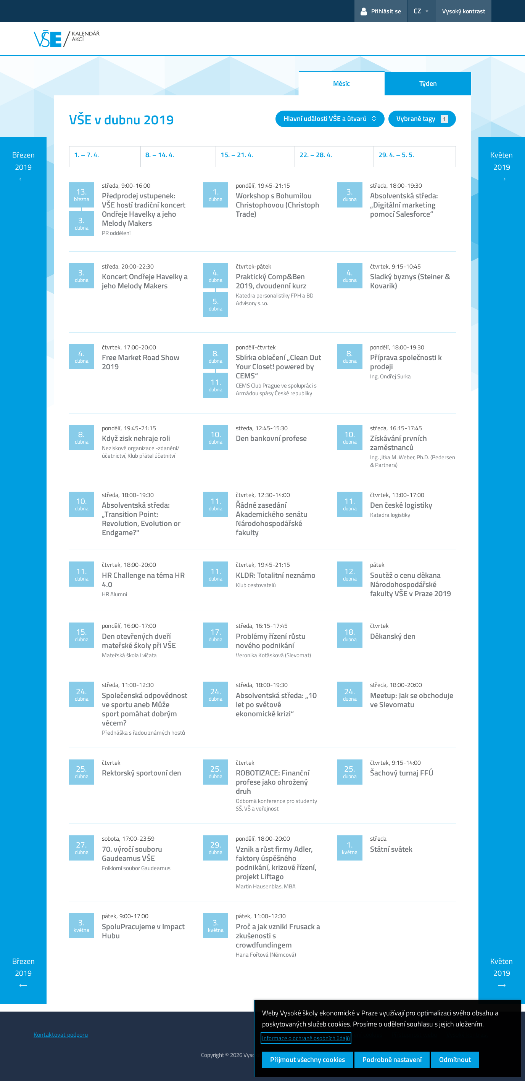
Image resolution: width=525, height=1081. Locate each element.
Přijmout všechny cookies (307, 1059)
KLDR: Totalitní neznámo (276, 575)
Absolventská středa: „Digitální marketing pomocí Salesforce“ (404, 205)
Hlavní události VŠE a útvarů (325, 118)
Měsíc (341, 83)
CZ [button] (417, 11)
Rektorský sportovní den (141, 773)
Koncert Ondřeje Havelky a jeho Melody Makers (145, 280)
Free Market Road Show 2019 (140, 361)
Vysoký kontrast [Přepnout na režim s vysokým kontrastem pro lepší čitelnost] (463, 11)
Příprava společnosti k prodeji (406, 361)
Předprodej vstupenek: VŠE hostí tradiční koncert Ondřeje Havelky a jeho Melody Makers (143, 209)
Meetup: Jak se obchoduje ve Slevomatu (411, 699)
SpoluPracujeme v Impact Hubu (143, 930)
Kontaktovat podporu (61, 1034)
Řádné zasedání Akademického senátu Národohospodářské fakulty (272, 518)
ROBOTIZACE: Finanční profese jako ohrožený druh (272, 782)
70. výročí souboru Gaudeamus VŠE (132, 853)
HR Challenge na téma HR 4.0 (143, 579)
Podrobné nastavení (392, 1059)
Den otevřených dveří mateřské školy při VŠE (139, 640)
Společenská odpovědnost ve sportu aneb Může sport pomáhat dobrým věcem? (144, 709)
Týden (428, 83)
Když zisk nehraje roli (136, 438)
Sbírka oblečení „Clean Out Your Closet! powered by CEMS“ (278, 366)
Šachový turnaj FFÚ (401, 773)
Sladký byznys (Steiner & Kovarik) (410, 280)
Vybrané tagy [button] (422, 118)
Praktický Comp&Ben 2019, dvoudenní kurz (271, 280)
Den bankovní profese (271, 438)
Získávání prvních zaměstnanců (398, 442)
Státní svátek (391, 849)
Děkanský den (392, 636)
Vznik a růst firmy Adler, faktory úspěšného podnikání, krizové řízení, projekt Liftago (276, 862)
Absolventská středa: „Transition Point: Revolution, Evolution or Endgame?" (141, 518)
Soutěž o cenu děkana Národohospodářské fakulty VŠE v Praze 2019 (410, 584)
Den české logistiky (401, 505)
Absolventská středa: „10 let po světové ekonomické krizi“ (276, 704)
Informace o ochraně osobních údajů (306, 1038)
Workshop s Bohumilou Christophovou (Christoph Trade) (277, 205)
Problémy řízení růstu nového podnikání (271, 640)
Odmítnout (455, 1059)
